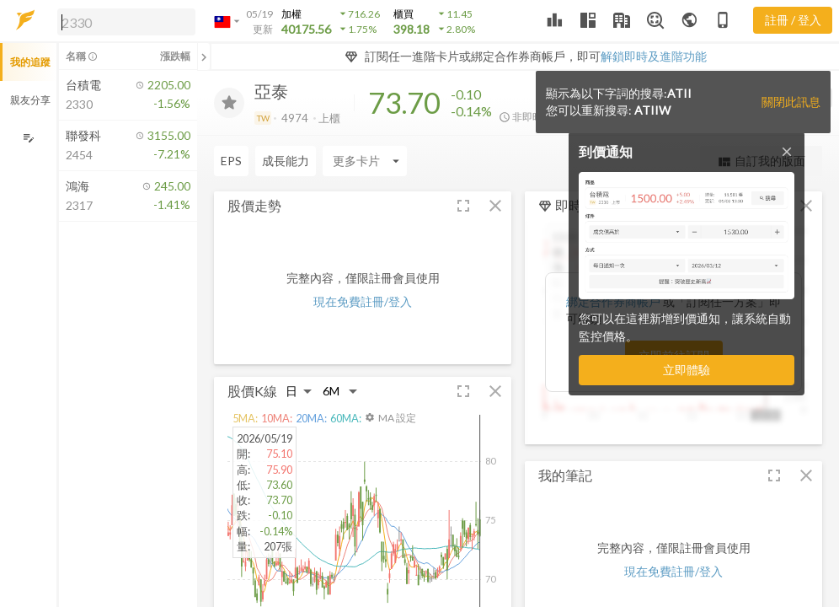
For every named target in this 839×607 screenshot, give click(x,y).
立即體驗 (686, 370)
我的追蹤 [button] (30, 62)
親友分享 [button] (30, 100)
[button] (123, 21)
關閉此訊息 (791, 101)
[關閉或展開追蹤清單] (204, 56)
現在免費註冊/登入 (362, 301)
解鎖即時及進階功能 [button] (654, 56)
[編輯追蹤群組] (28, 138)
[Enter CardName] (256, 161)
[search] (126, 21)
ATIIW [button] (652, 110)
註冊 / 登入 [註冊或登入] (793, 20)
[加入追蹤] (229, 103)
